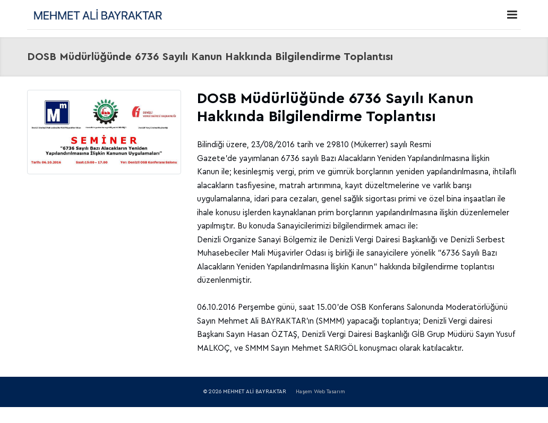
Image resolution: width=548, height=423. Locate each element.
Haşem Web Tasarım (320, 391)
